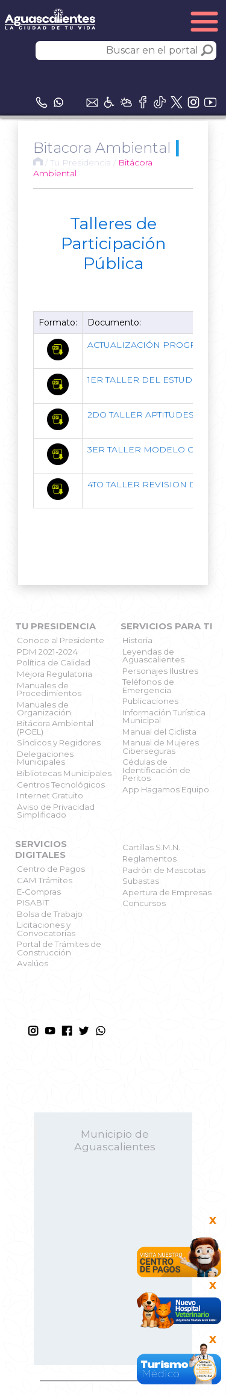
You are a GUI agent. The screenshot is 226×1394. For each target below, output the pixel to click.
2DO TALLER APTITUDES (140, 414)
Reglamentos (149, 858)
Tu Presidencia (80, 162)
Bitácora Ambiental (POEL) (55, 727)
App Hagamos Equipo (165, 789)
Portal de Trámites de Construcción (59, 948)
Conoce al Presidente (60, 640)
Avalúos (32, 963)
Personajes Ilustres (160, 671)
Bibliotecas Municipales (64, 773)
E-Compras (39, 891)
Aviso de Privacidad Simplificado (56, 810)
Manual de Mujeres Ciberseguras (160, 746)
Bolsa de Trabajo (50, 914)
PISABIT (33, 902)
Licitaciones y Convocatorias (46, 928)
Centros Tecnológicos (61, 784)
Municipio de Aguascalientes (114, 1140)
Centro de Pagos (51, 869)
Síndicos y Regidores (59, 742)
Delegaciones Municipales (45, 757)
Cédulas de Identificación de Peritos (156, 770)
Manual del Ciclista (159, 731)
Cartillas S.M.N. (151, 847)
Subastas (140, 881)
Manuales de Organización (44, 708)
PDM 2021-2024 (47, 651)
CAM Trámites (44, 880)
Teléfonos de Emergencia (148, 685)
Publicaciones (150, 701)
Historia (137, 640)
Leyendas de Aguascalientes (153, 655)
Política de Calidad (53, 662)
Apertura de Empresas (167, 892)
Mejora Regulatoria (54, 674)
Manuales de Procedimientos (49, 689)
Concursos (144, 903)
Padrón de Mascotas (164, 870)
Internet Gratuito (50, 795)
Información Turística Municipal (164, 716)
